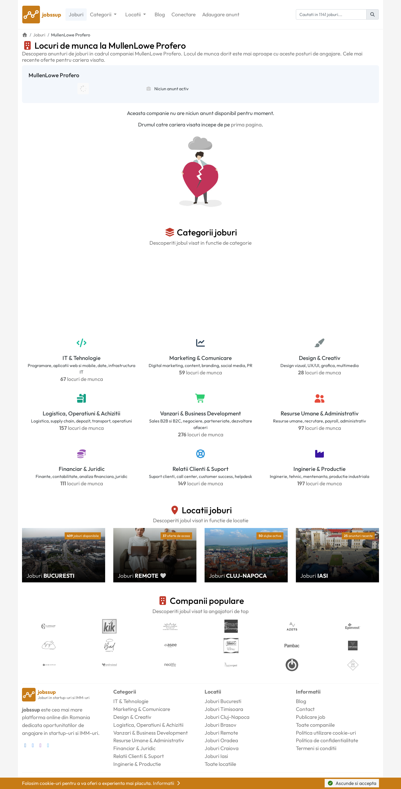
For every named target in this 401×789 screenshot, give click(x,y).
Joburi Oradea (221, 740)
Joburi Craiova (222, 748)
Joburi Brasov (220, 725)
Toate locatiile (220, 764)
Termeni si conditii (316, 748)
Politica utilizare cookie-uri (326, 732)
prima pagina (246, 124)
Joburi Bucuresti (223, 701)
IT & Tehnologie (81, 357)
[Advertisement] (200, 291)
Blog (160, 14)
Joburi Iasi (216, 756)
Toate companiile (315, 725)
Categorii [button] (101, 14)
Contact (305, 709)
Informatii (167, 783)
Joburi (76, 14)
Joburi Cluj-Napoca (227, 717)
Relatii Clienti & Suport (200, 468)
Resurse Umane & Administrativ (320, 413)
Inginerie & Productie (319, 468)
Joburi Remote (221, 732)
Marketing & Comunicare (200, 357)
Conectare (183, 14)
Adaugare (220, 14)
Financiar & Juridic (82, 468)
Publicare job (310, 717)
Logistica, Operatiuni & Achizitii (81, 413)
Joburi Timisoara (224, 709)
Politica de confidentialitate (327, 740)
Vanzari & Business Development (200, 413)
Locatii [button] (133, 14)
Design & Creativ (319, 357)
